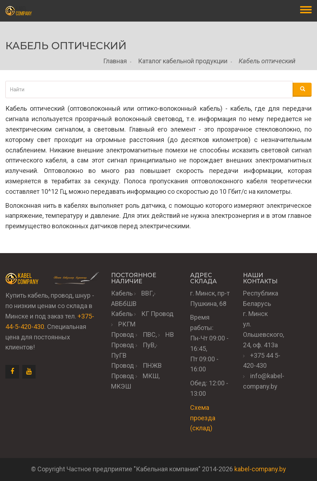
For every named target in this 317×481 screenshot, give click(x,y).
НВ (169, 334)
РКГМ (126, 324)
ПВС (149, 334)
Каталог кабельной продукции (183, 61)
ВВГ (147, 293)
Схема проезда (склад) (202, 418)
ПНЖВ (152, 365)
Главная (115, 61)
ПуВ (149, 345)
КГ (145, 313)
